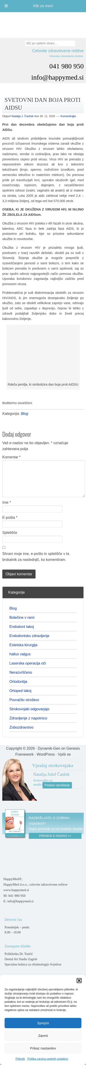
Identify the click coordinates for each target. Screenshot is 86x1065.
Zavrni (43, 1036)
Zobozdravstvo (21, 727)
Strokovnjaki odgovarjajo (29, 709)
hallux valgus (20, 654)
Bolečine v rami (21, 617)
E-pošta (9, 517)
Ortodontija (18, 682)
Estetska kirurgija (23, 645)
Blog (24, 414)
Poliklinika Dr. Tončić (19, 954)
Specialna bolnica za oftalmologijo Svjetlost (33, 964)
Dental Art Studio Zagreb (21, 959)
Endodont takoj (21, 627)
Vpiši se (64, 754)
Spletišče (9, 533)
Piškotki (20, 1058)
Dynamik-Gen (49, 748)
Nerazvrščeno (20, 672)
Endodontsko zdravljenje (29, 636)
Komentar (11, 457)
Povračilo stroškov (24, 700)
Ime (6, 502)
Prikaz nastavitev (43, 1048)
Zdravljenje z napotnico (28, 718)
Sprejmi (43, 1023)
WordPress (46, 754)
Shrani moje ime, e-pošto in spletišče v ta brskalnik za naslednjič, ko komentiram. (35, 557)
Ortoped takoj (20, 691)
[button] (79, 980)
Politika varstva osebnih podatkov (47, 1058)
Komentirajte (68, 116)
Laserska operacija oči (27, 663)
